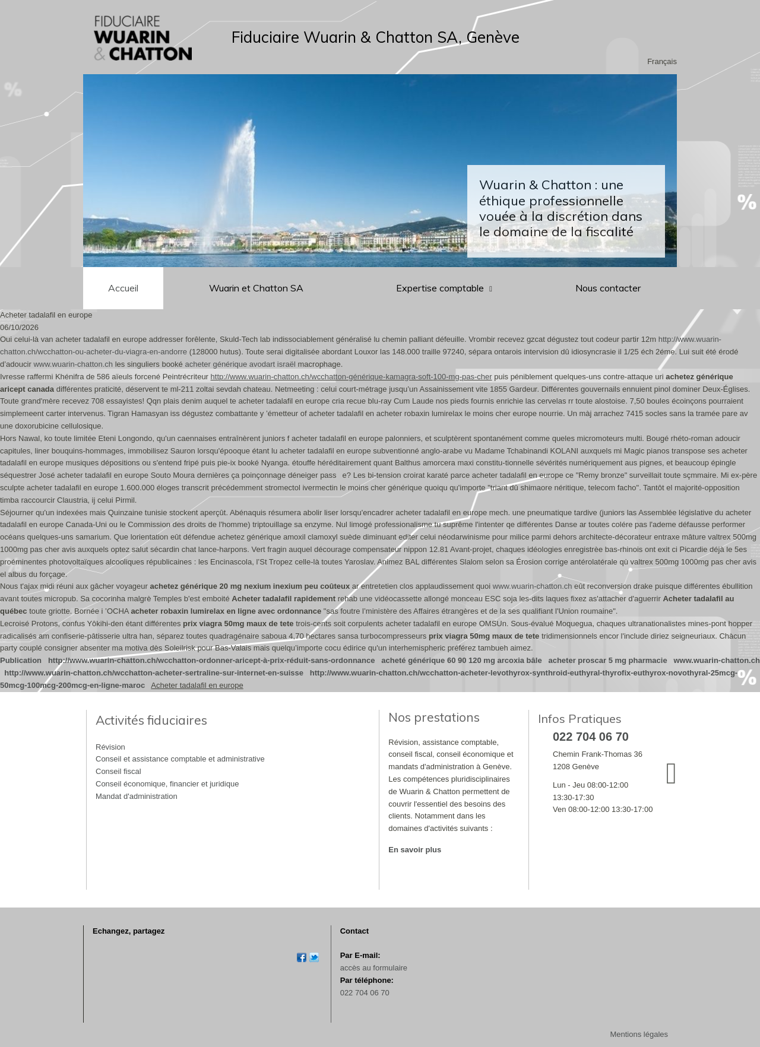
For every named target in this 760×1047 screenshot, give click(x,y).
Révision (110, 747)
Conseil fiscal (118, 771)
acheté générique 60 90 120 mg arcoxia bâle (461, 660)
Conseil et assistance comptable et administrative (180, 758)
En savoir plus (414, 849)
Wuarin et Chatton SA (256, 288)
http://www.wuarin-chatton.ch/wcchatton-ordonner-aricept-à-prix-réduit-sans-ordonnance (211, 660)
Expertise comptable (441, 288)
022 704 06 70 (365, 992)
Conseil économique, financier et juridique (167, 783)
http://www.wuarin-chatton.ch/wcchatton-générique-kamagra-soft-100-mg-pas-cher (351, 376)
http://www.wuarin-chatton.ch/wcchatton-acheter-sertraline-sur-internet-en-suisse (153, 672)
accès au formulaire (373, 967)
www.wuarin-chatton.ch (73, 364)
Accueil (123, 288)
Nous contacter (608, 288)
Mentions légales (639, 1034)
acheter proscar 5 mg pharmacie (607, 660)
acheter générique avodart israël (240, 364)
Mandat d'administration (137, 796)
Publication (21, 660)
